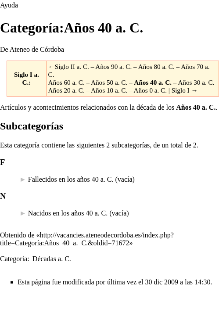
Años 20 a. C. (66, 90)
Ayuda (9, 5)
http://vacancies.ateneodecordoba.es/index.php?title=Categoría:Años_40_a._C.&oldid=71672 (87, 239)
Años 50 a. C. (109, 82)
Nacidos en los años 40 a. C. (68, 213)
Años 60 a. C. (66, 82)
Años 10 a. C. (109, 90)
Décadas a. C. (51, 258)
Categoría (13, 258)
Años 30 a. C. (196, 82)
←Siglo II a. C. (68, 66)
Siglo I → (185, 90)
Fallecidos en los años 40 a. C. (71, 179)
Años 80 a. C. (156, 66)
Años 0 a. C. (150, 90)
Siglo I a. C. (26, 78)
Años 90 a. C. (113, 66)
